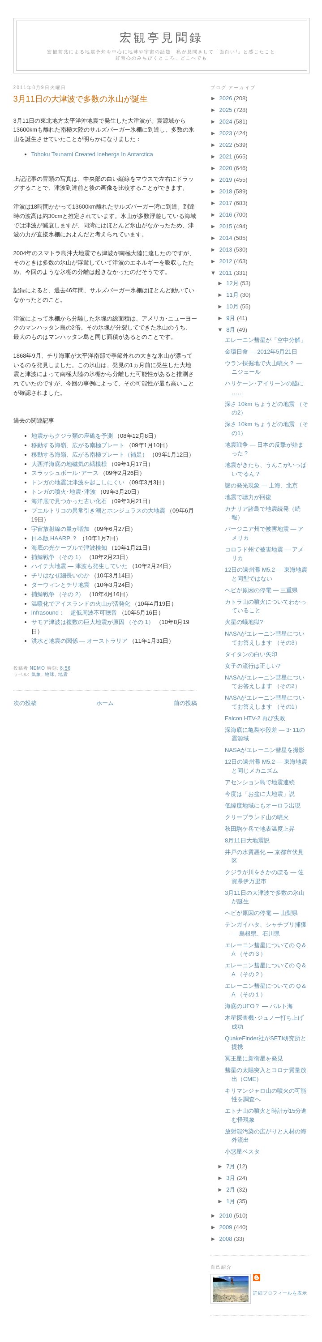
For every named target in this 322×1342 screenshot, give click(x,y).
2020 (226, 168)
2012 (226, 261)
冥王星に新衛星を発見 (254, 1058)
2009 (226, 1227)
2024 (226, 121)
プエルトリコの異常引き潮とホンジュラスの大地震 (98, 510)
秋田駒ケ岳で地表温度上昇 (260, 828)
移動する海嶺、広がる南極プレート (78, 445)
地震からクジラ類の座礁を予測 (72, 435)
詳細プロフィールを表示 (280, 1293)
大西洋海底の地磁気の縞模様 (69, 464)
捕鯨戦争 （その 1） (57, 557)
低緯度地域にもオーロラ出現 (263, 805)
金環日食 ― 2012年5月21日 (261, 351)
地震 (63, 674)
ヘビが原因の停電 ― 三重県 (261, 590)
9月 (231, 318)
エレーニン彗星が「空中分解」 (265, 340)
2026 (226, 98)
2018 (226, 191)
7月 (231, 1166)
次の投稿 (25, 703)
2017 (226, 203)
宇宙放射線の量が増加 (60, 529)
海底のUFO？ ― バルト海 (259, 1006)
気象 (36, 674)
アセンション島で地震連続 (260, 782)
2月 (231, 1189)
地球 (50, 674)
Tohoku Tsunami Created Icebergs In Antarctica (92, 154)
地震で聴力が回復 (248, 497)
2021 (226, 156)
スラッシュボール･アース (65, 473)
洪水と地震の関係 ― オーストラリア (79, 640)
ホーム (105, 703)
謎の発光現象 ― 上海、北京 (261, 485)
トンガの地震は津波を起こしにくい (78, 482)
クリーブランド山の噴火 (257, 817)
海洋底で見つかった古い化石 (69, 501)
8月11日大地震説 (247, 840)
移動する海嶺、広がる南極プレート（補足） (89, 454)
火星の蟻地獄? (244, 622)
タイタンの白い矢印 (251, 654)
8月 (231, 329)
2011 (226, 272)
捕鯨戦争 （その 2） (57, 594)
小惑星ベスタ (242, 1151)
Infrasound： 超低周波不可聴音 (74, 612)
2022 (226, 144)
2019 (226, 179)
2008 (226, 1238)
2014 (226, 238)
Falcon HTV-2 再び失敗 (255, 718)
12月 (233, 283)
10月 (233, 306)
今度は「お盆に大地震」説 (260, 794)
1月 (231, 1201)
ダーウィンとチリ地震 (60, 584)
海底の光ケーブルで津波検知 (69, 547)
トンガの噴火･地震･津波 (63, 491)
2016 (226, 214)
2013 (226, 249)
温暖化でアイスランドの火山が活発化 (80, 603)
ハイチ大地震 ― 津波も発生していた (79, 566)
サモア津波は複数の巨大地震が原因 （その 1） (92, 622)
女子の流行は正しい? (252, 665)
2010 (226, 1215)
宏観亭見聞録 (161, 37)
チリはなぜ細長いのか (60, 575)
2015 (226, 226)
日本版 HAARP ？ (54, 538)
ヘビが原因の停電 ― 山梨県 (261, 913)
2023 (226, 133)
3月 (231, 1178)
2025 (226, 110)
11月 (233, 294)
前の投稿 (185, 703)
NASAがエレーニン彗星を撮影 (265, 750)
